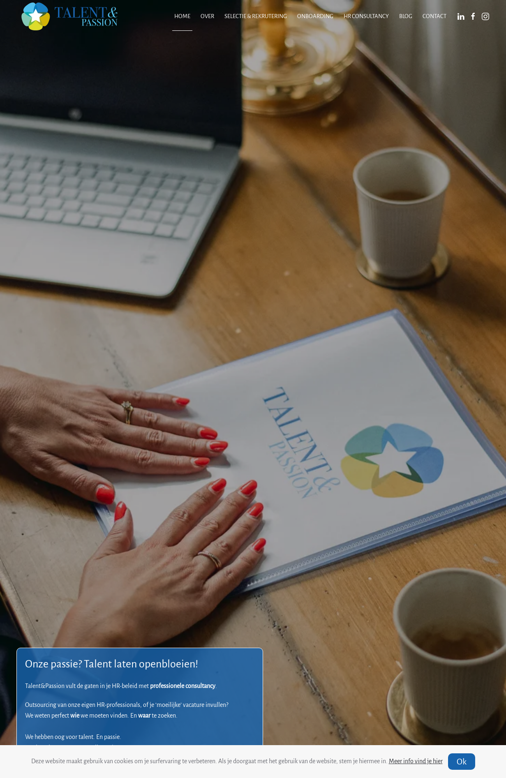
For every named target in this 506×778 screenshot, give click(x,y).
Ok (462, 761)
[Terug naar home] (69, 16)
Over (207, 16)
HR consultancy (366, 16)
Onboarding (315, 16)
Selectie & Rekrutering (255, 16)
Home (182, 16)
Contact (434, 16)
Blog (405, 16)
